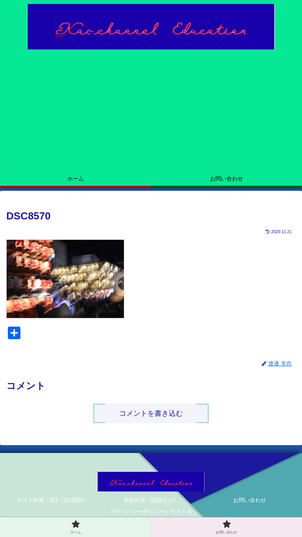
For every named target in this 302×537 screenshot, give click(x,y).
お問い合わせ (249, 500)
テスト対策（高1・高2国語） (53, 500)
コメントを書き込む (151, 413)
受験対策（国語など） (151, 500)
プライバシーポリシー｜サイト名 (151, 511)
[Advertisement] (151, 112)
